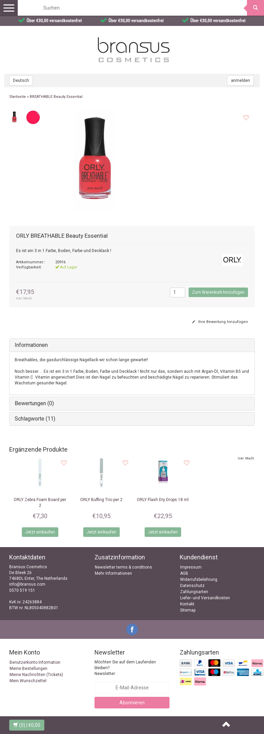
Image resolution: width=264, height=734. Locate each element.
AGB (184, 573)
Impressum (191, 567)
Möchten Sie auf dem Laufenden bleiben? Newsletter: (125, 668)
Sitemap (187, 610)
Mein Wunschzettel (28, 680)
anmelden (240, 80)
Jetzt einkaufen (40, 532)
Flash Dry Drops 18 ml (163, 499)
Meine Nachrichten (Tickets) (36, 674)
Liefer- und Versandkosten (205, 598)
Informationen (31, 345)
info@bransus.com (27, 584)
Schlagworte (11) (35, 418)
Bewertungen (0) (34, 403)
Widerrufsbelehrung (198, 579)
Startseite (17, 96)
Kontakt (187, 604)
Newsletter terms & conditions (123, 567)
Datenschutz (192, 585)
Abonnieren (132, 702)
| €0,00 (26, 725)
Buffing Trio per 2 (101, 499)
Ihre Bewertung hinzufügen (220, 322)
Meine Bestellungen (28, 668)
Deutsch (21, 80)
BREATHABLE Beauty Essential (56, 96)
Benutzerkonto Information (35, 662)
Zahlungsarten (194, 591)
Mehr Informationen (113, 573)
